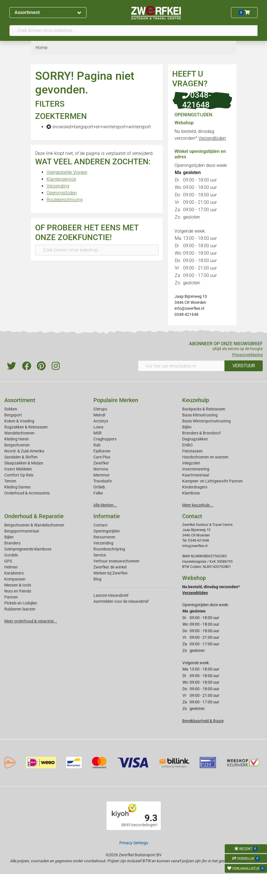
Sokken (10, 409)
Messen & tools (17, 585)
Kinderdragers (194, 487)
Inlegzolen (191, 463)
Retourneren (104, 537)
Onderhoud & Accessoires (27, 493)
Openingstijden (62, 192)
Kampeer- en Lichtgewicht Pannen (212, 481)
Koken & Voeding (19, 421)
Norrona (100, 469)
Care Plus (101, 457)
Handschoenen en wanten (205, 457)
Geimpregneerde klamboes (27, 549)
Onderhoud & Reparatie (34, 516)
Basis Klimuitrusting (200, 415)
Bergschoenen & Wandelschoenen (34, 525)
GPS (8, 561)
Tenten (10, 481)
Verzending (58, 186)
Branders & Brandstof (201, 433)
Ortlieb (99, 487)
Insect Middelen (18, 469)
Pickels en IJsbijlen (20, 603)
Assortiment (48, 12)
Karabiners (14, 573)
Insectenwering (195, 469)
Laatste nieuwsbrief (111, 595)
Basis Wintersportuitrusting (206, 421)
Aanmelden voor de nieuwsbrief (121, 601)
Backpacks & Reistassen (203, 409)
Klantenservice (61, 179)
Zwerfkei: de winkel (110, 567)
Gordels (11, 555)
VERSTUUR (243, 365)
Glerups (100, 409)
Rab (97, 445)
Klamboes (191, 493)
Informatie (106, 516)
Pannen (11, 597)
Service (99, 555)
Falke (98, 493)
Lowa (98, 427)
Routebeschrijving (65, 199)
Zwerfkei (101, 463)
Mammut (101, 475)
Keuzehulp (195, 400)
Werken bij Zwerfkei (110, 573)
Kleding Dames (17, 487)
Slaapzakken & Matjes (23, 463)
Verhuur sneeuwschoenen (116, 561)
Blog (97, 579)
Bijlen (187, 427)
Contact (100, 525)
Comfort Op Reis (18, 475)
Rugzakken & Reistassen (26, 427)
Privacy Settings (133, 843)
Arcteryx (100, 421)
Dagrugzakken (195, 439)
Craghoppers (105, 439)
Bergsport (13, 415)
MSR (97, 433)
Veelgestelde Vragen (67, 172)
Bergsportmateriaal (21, 531)
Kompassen (14, 579)
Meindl (99, 415)
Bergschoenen (17, 445)
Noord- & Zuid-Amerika (24, 451)
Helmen (11, 567)
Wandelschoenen (19, 433)
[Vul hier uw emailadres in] (181, 365)
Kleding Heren (16, 439)
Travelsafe (102, 481)
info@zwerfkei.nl (189, 308)
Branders (12, 543)
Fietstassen (192, 451)
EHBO (187, 445)
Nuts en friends (17, 591)
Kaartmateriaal (195, 475)
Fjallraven (102, 451)
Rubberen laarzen (19, 609)
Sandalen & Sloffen (21, 457)
